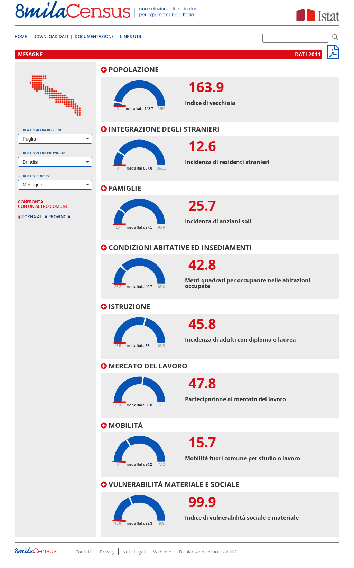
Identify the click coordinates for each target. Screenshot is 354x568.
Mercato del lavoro (144, 365)
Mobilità (122, 425)
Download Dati (50, 36)
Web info (162, 552)
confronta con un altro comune (43, 204)
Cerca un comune (35, 175)
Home (21, 36)
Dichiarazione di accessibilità (208, 552)
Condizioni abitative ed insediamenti (176, 247)
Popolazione (130, 69)
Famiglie (121, 188)
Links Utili (132, 36)
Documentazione (94, 36)
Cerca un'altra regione (40, 129)
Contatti (83, 552)
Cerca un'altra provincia (42, 152)
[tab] (220, 94)
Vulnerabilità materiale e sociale (170, 484)
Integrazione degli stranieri (160, 129)
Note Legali (134, 552)
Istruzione (125, 306)
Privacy (107, 552)
